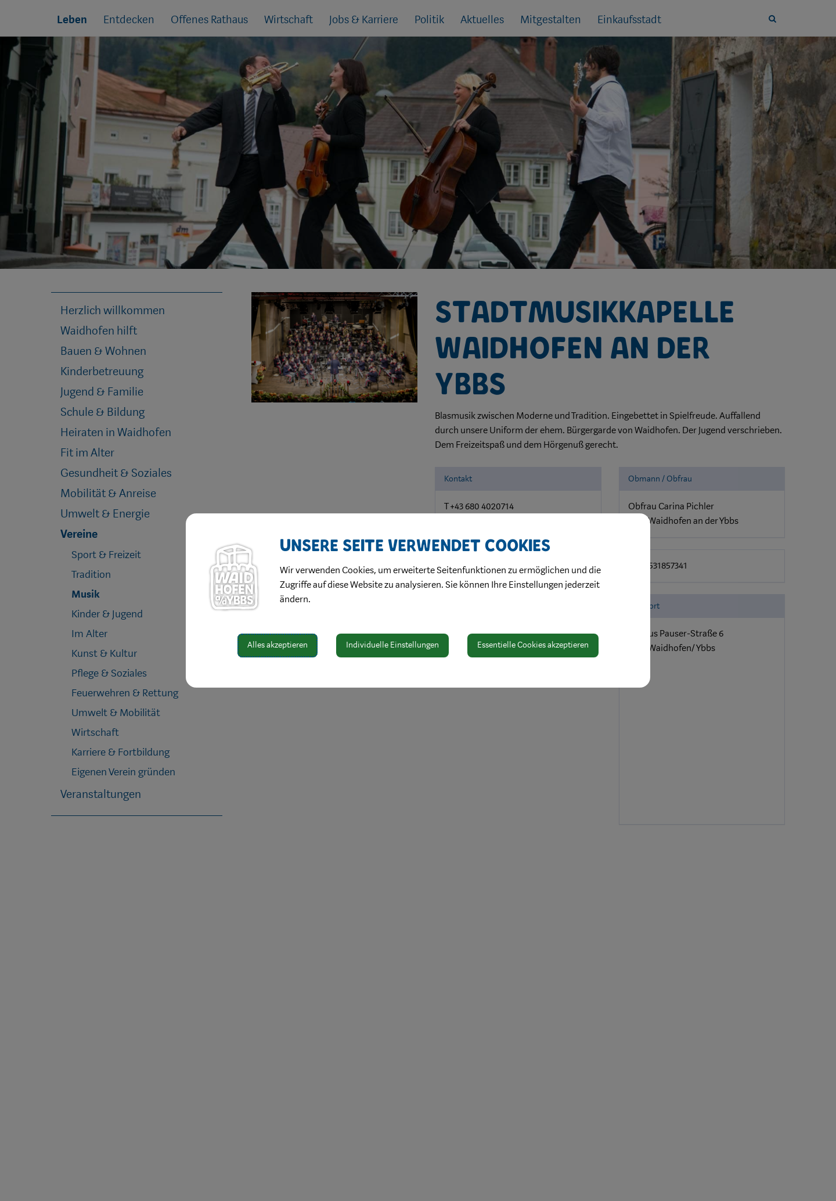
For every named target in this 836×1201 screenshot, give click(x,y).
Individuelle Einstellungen (392, 644)
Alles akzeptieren (277, 644)
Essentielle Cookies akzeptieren (533, 644)
